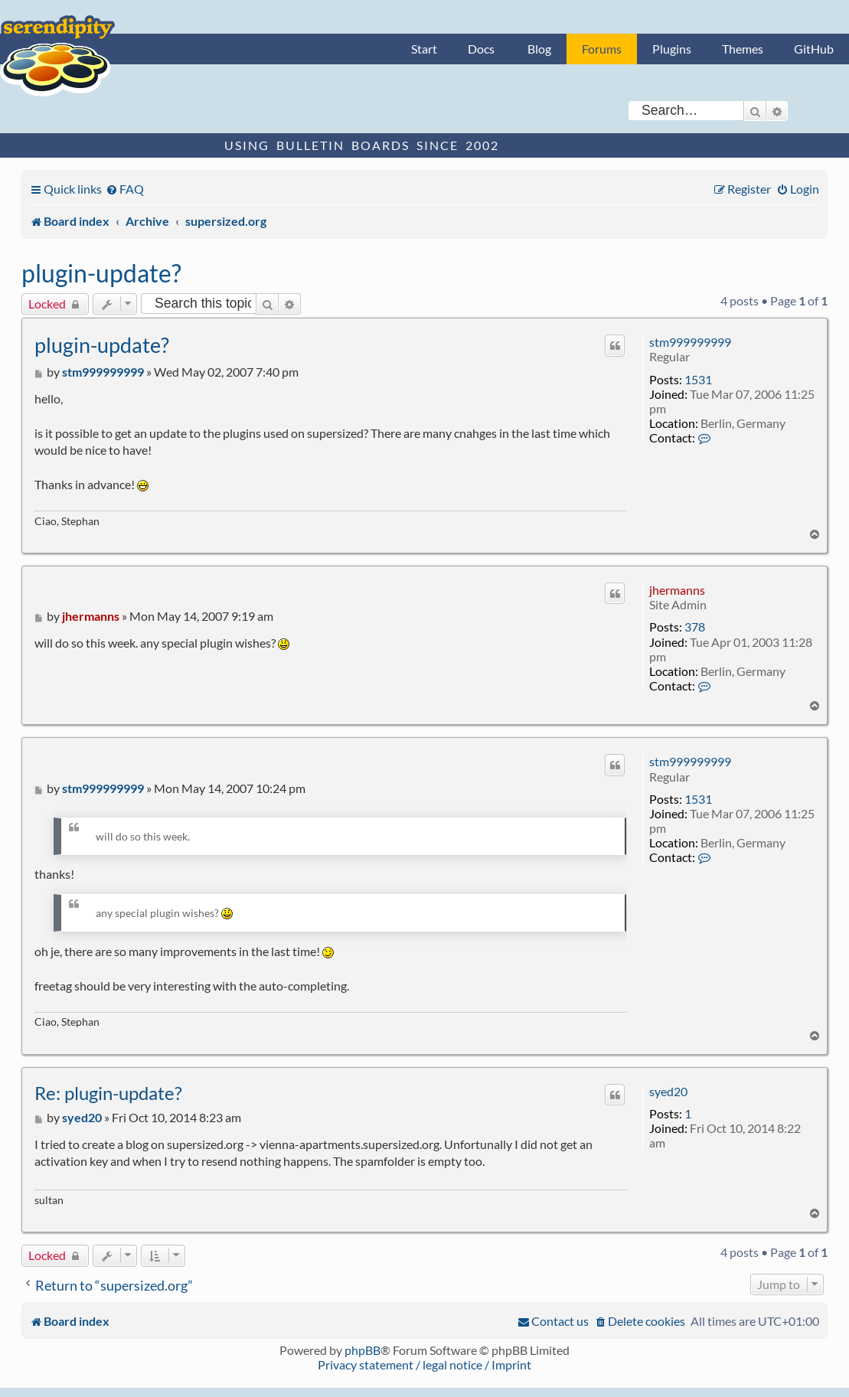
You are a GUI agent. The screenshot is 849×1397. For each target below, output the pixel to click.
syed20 (668, 1091)
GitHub (814, 48)
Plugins (671, 48)
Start (424, 48)
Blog (539, 48)
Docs (481, 48)
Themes (742, 48)
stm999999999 (690, 342)
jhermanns (677, 590)
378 (694, 626)
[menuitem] (125, 188)
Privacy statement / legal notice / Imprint (424, 1364)
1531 (698, 379)
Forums (602, 48)
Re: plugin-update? (108, 1093)
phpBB (362, 1350)
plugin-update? (101, 273)
